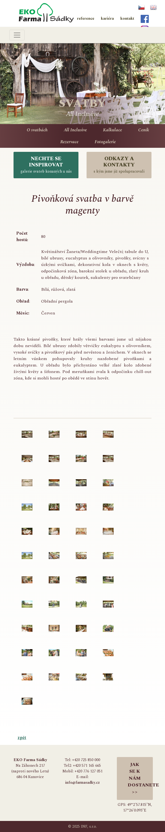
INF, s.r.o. (89, 826)
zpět (22, 737)
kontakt (127, 18)
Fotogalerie (105, 142)
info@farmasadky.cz (82, 782)
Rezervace (69, 142)
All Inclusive (75, 130)
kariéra (107, 18)
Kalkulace (112, 130)
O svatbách (37, 130)
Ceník (143, 130)
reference (85, 18)
